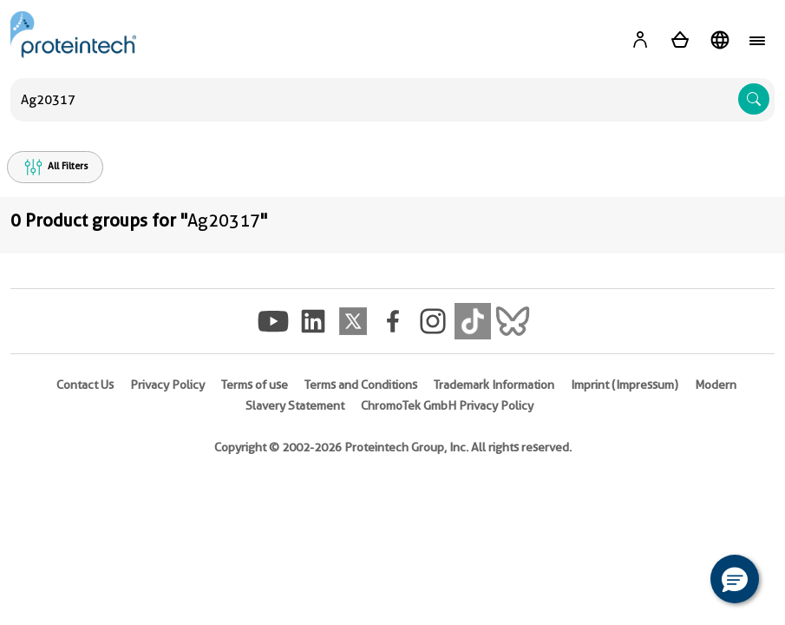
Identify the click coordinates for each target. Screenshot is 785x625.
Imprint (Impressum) (624, 384)
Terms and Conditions (360, 384)
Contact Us (85, 384)
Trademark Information (494, 384)
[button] (734, 579)
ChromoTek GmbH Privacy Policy (447, 405)
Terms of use (254, 384)
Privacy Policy (167, 384)
